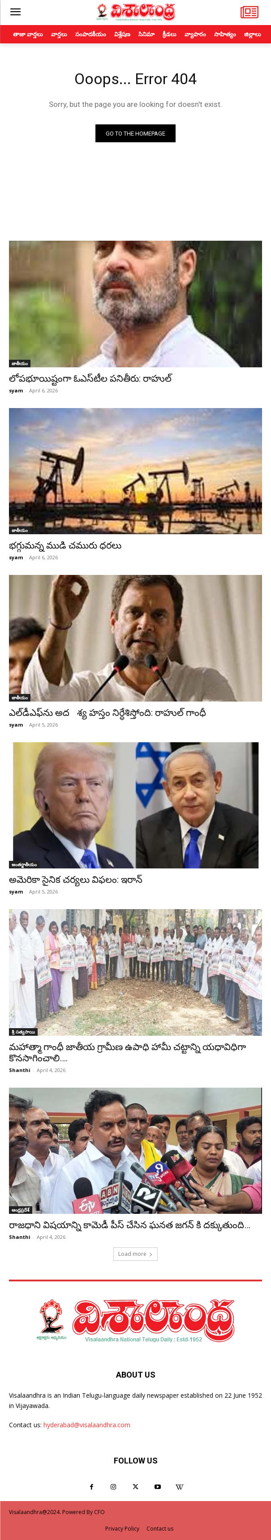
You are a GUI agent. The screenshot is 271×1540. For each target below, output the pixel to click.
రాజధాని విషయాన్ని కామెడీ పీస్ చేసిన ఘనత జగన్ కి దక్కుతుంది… (129, 1225)
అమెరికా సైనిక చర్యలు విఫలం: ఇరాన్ (75, 879)
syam (16, 390)
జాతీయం (20, 363)
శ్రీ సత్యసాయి (23, 1032)
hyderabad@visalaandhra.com (86, 1425)
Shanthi (19, 1070)
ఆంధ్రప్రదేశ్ (21, 1210)
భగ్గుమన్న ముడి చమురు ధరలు (65, 545)
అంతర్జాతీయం (24, 864)
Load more (135, 1254)
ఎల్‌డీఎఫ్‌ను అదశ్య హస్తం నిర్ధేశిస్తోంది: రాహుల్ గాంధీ (107, 712)
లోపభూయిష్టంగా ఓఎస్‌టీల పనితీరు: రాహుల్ (90, 378)
